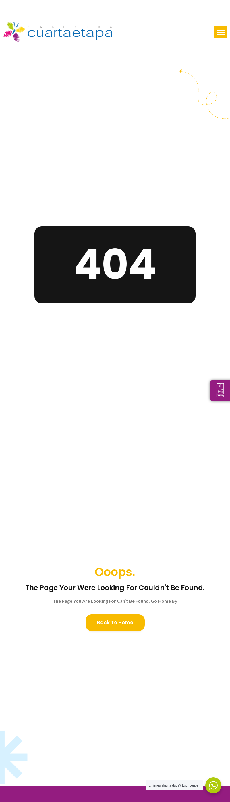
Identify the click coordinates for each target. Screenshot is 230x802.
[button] (220, 32)
